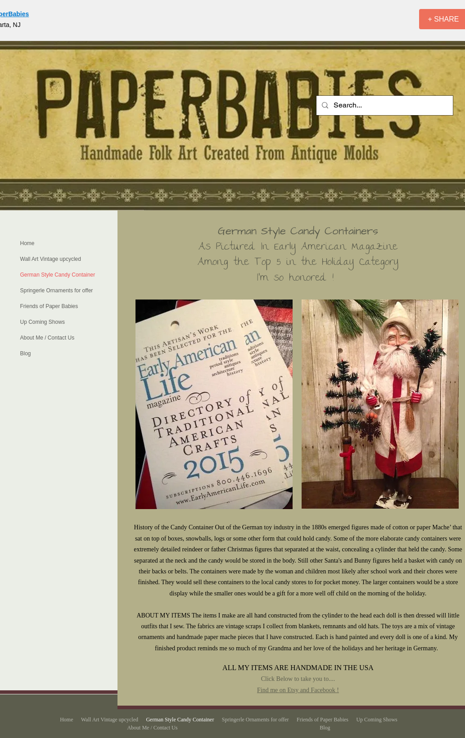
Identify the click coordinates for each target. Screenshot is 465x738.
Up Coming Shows (42, 322)
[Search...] (384, 105)
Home (27, 243)
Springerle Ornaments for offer (56, 290)
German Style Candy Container (57, 275)
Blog (25, 353)
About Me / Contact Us (47, 338)
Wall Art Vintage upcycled (50, 259)
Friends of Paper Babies (49, 306)
